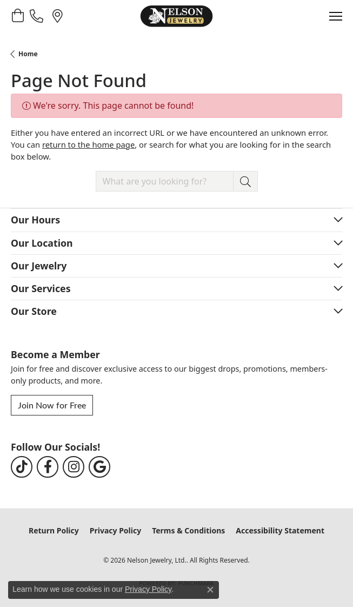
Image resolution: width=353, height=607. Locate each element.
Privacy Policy (115, 530)
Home (28, 53)
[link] (37, 16)
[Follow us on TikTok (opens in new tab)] (21, 467)
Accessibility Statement (280, 530)
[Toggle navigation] (336, 16)
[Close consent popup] (210, 589)
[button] (17, 16)
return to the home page (88, 144)
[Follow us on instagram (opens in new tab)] (73, 467)
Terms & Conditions (188, 530)
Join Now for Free (52, 405)
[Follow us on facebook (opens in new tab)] (47, 467)
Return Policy (54, 530)
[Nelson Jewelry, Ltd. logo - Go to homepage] (176, 16)
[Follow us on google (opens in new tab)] (99, 467)
